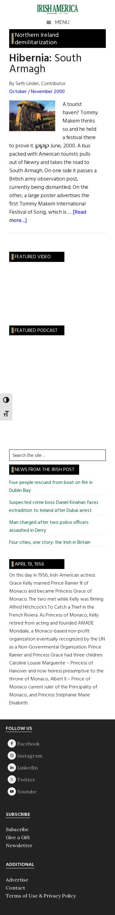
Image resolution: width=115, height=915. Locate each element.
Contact (15, 888)
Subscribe (17, 829)
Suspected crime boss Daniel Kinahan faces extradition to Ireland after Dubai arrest (53, 507)
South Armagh (45, 64)
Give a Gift (18, 837)
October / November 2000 (37, 92)
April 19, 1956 (29, 564)
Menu (62, 22)
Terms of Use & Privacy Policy (41, 896)
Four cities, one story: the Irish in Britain (49, 543)
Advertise (17, 880)
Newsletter (19, 845)
